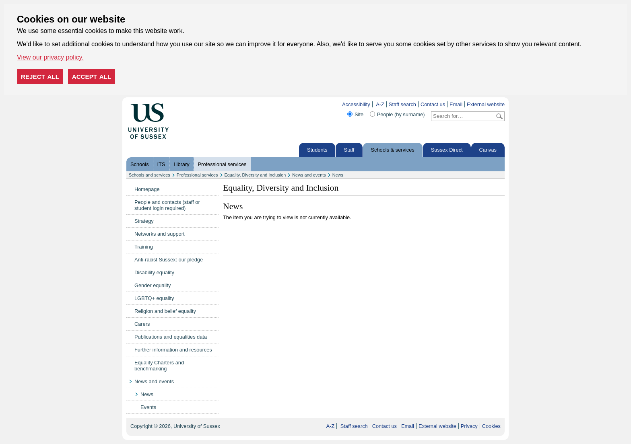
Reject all (40, 76)
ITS (161, 164)
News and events (309, 175)
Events (148, 407)
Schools (139, 164)
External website (486, 104)
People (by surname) (401, 114)
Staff (349, 150)
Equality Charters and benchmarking (159, 366)
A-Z (380, 104)
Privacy (469, 426)
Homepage (147, 189)
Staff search (402, 104)
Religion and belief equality (165, 311)
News (337, 175)
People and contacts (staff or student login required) (167, 205)
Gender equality (152, 285)
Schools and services (149, 175)
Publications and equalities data (170, 337)
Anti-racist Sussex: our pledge (168, 260)
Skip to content (186, 104)
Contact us (433, 104)
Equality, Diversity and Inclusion (255, 175)
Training (143, 247)
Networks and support (159, 234)
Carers (142, 324)
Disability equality (154, 272)
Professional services (222, 164)
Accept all (91, 76)
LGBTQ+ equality (154, 298)
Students (317, 150)
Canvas (488, 150)
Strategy (144, 221)
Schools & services (392, 150)
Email (456, 104)
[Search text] (463, 116)
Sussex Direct (447, 150)
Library (181, 164)
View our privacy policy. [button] (50, 57)
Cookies (491, 426)
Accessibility (356, 104)
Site (359, 114)
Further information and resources (173, 350)
